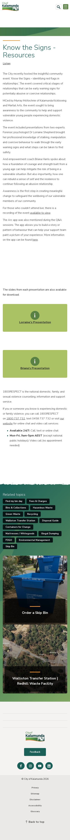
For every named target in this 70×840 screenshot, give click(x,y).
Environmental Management (34, 540)
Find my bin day (14, 501)
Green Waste (13, 514)
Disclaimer (35, 799)
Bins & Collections (16, 507)
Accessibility (35, 805)
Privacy (35, 787)
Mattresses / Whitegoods (20, 533)
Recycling (32, 514)
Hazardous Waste (42, 507)
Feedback (35, 752)
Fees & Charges (38, 501)
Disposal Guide (50, 520)
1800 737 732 (15, 418)
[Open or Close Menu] (65, 6)
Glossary (35, 811)
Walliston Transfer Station (20, 520)
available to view (40, 213)
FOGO (9, 540)
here (35, 240)
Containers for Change (18, 527)
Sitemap (35, 793)
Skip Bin (10, 546)
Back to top (35, 822)
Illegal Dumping (50, 533)
